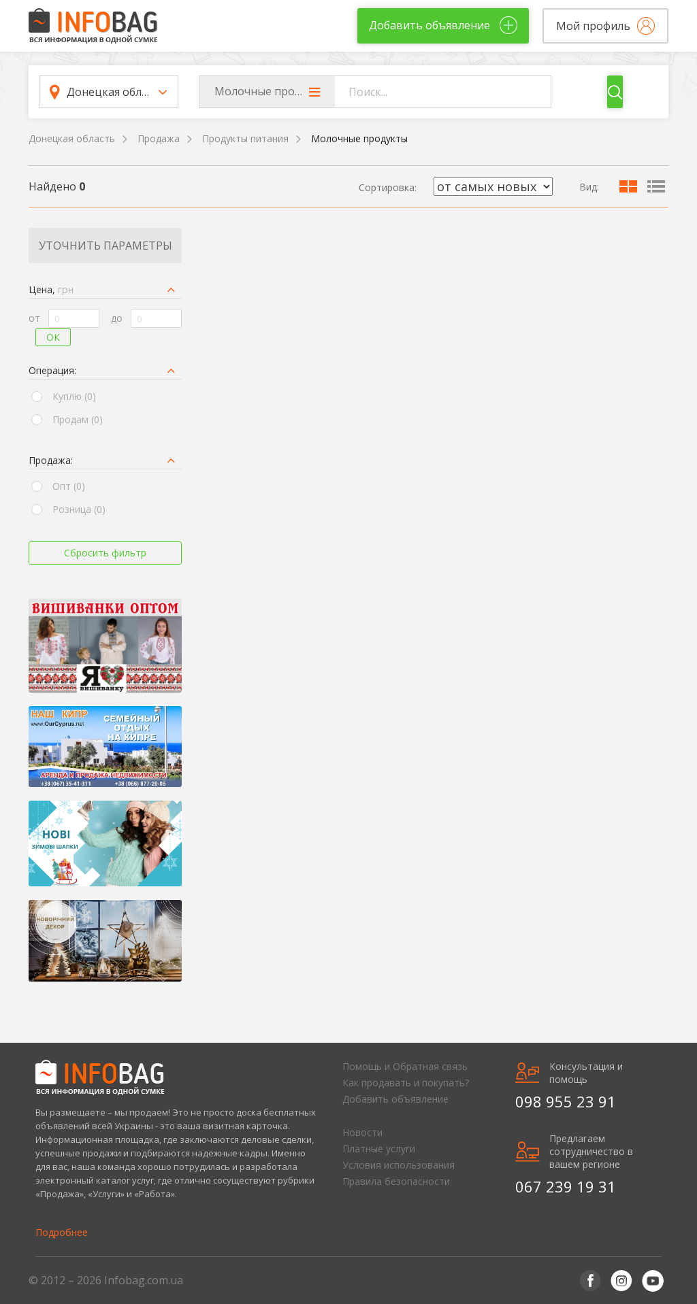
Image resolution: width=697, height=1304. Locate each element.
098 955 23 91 (565, 1101)
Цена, (51, 289)
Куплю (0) (74, 396)
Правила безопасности (396, 1181)
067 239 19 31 (565, 1186)
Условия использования (398, 1164)
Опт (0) (68, 486)
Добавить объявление (395, 1098)
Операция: (52, 370)
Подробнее (61, 1232)
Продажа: (51, 460)
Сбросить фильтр (105, 552)
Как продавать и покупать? (405, 1082)
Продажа (158, 138)
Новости (362, 1132)
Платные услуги (378, 1148)
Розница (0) (79, 509)
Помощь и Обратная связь (405, 1066)
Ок (53, 337)
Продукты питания (245, 138)
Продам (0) (77, 419)
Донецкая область (72, 138)
